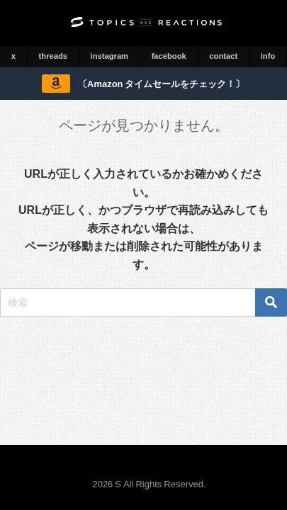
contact (223, 56)
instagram (109, 56)
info (268, 56)
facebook (169, 56)
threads (53, 56)
